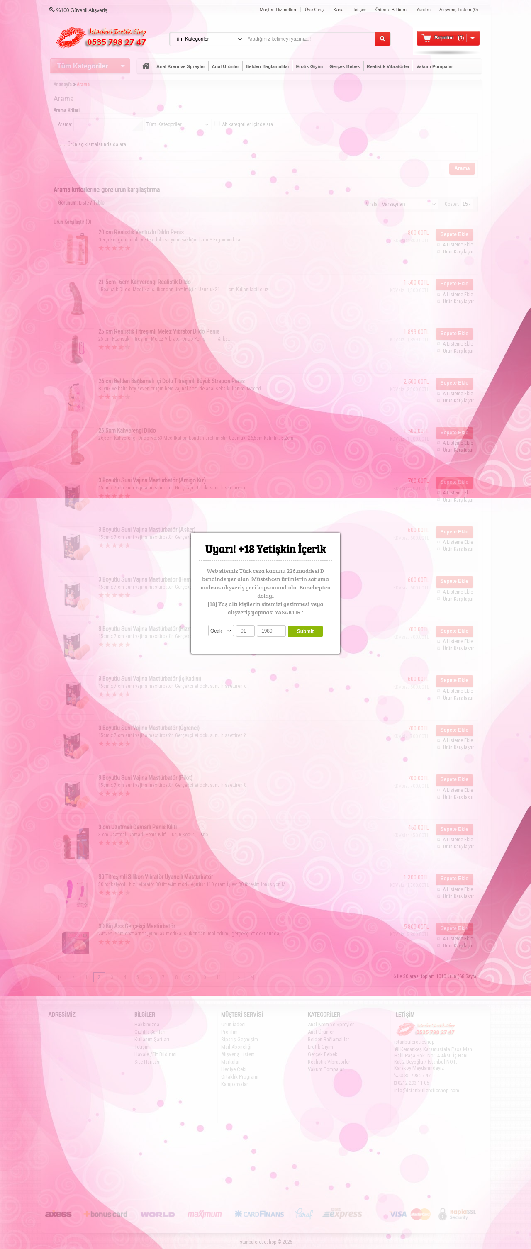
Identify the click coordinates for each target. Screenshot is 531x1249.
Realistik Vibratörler (388, 66)
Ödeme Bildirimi (391, 9)
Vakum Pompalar (434, 66)
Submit (305, 631)
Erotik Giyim (309, 66)
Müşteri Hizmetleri (278, 9)
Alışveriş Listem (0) (458, 9)
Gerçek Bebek (344, 66)
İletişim (359, 9)
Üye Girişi (315, 9)
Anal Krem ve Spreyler (180, 66)
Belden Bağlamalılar (267, 66)
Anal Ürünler (225, 66)
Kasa (338, 9)
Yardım (423, 9)
